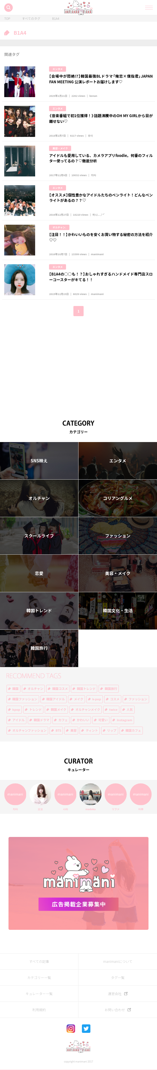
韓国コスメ (60, 710)
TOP (7, 18)
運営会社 (115, 1015)
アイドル (18, 741)
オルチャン (39, 519)
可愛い (103, 741)
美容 (73, 751)
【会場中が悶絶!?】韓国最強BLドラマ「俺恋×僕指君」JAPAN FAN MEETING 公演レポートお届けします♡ (101, 78)
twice (113, 731)
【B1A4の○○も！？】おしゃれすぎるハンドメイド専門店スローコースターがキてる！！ (101, 294)
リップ (111, 751)
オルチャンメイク (87, 731)
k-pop (96, 720)
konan (93, 99)
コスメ (115, 720)
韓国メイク (58, 731)
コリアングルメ (117, 519)
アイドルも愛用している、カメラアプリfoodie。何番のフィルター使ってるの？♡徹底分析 (101, 165)
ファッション (117, 557)
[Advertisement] (78, 385)
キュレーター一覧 (39, 1015)
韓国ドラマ (41, 741)
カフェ (63, 741)
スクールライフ (39, 557)
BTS (58, 751)
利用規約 (39, 1031)
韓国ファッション (24, 720)
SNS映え (39, 482)
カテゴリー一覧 (39, 999)
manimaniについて (117, 982)
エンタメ (57, 69)
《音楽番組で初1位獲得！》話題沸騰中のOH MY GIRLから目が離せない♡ (101, 122)
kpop (16, 731)
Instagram (124, 741)
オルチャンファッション (29, 751)
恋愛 (39, 594)
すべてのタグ (31, 18)
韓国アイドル (55, 720)
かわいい (83, 741)
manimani (97, 272)
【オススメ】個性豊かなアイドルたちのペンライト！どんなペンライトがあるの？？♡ (101, 208)
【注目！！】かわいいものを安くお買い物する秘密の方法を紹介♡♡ (101, 251)
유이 (90, 142)
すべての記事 (39, 982)
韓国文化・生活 (118, 632)
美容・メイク (60, 155)
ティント (92, 751)
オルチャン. (59, 242)
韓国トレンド (39, 632)
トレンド (35, 731)
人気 (130, 731)
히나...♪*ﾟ (98, 229)
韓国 (15, 710)
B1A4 (55, 18)
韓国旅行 (39, 669)
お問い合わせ (115, 1031)
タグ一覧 (117, 999)
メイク (78, 720)
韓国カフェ (133, 751)
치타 (93, 186)
